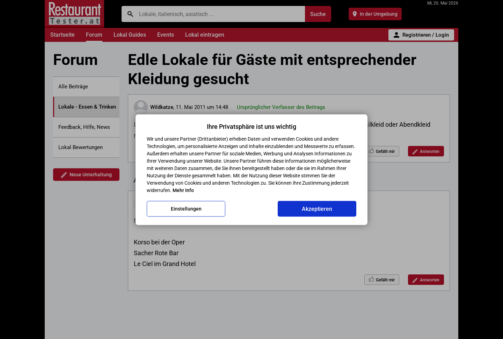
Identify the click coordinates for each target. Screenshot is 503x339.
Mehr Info (183, 190)
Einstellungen (186, 209)
